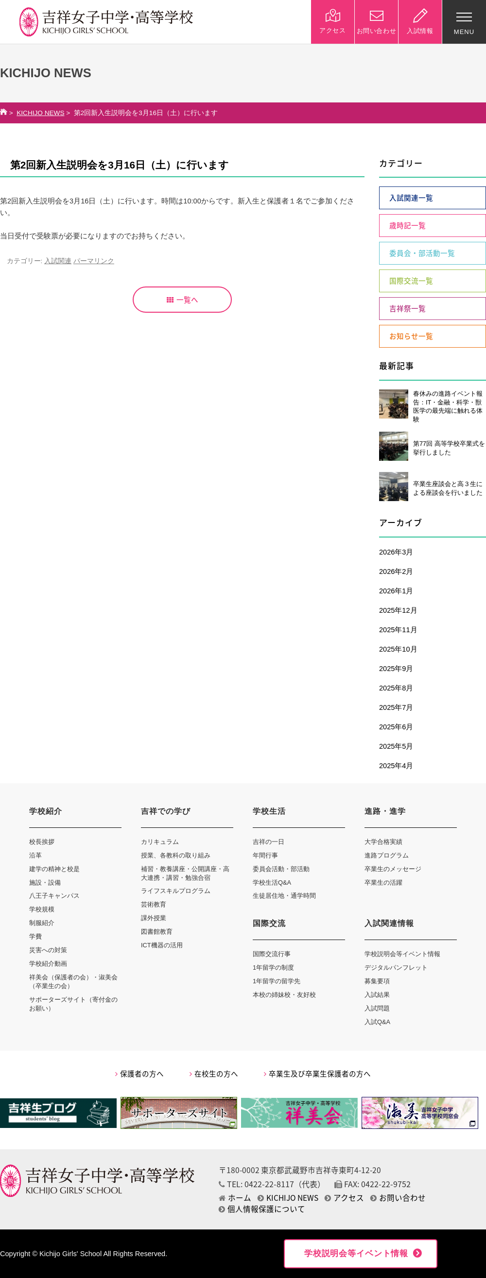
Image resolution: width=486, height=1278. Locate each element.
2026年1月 (396, 591)
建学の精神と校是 (54, 869)
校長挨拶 (41, 841)
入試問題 (377, 1008)
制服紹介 (41, 922)
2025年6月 (396, 727)
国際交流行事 (272, 954)
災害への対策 (48, 950)
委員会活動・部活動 (281, 869)
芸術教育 (153, 904)
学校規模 (41, 909)
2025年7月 (396, 707)
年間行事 (265, 855)
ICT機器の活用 (162, 945)
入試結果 (377, 994)
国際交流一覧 (411, 280)
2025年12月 (398, 610)
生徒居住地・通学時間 (284, 895)
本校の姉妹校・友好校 (284, 994)
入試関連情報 (389, 923)
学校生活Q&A (272, 882)
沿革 (35, 855)
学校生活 (269, 811)
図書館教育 (157, 931)
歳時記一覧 (407, 225)
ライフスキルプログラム (175, 890)
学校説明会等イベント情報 (402, 954)
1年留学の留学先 (276, 981)
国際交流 (269, 923)
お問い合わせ (398, 1197)
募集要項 (377, 981)
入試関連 (57, 261)
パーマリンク (93, 261)
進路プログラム (386, 855)
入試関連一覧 (411, 197)
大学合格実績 (383, 841)
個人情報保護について (262, 1208)
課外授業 (153, 918)
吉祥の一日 (268, 841)
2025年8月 (396, 688)
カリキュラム (160, 841)
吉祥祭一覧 (407, 308)
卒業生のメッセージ (392, 869)
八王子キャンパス (54, 895)
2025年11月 (398, 630)
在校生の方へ (214, 1073)
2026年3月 (396, 552)
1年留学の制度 (273, 967)
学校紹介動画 (48, 963)
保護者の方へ (139, 1073)
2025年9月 (396, 669)
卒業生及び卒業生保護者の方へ (317, 1073)
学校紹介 (45, 811)
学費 (35, 936)
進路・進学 (385, 811)
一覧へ (182, 299)
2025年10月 (398, 649)
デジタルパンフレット (396, 967)
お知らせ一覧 (411, 336)
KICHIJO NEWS (40, 113)
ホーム (235, 1197)
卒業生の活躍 (383, 882)
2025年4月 (396, 766)
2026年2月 (396, 571)
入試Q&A (377, 1022)
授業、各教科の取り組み (175, 855)
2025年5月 (396, 746)
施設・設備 (45, 882)
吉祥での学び (166, 811)
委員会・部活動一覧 (422, 253)
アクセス (344, 1197)
